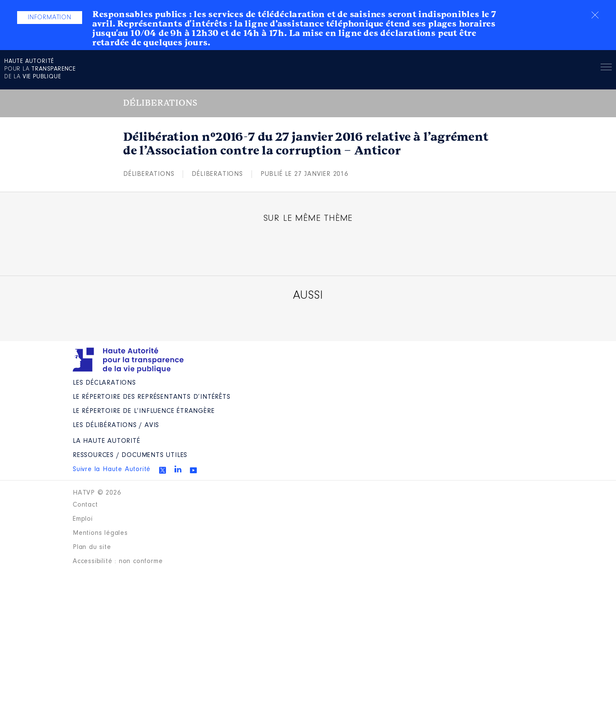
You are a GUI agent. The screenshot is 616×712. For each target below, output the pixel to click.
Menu (606, 68)
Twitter (162, 470)
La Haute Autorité (106, 441)
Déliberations (148, 174)
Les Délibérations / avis (116, 425)
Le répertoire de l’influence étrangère (143, 411)
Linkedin (178, 469)
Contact (85, 504)
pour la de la (40, 69)
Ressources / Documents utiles (130, 455)
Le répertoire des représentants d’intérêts (152, 397)
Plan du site (92, 547)
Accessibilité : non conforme (118, 561)
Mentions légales (100, 533)
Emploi (83, 519)
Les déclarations (104, 383)
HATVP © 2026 (97, 493)
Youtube (193, 470)
